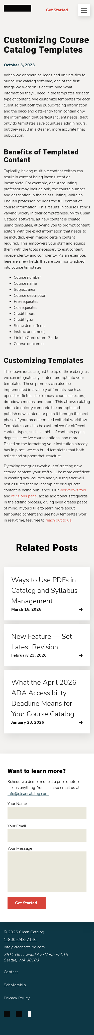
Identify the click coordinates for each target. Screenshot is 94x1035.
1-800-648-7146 (20, 939)
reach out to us (58, 520)
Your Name (47, 810)
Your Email (47, 832)
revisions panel (24, 496)
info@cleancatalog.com (28, 793)
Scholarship (15, 985)
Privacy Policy (17, 998)
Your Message (47, 869)
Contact (11, 972)
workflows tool (73, 490)
